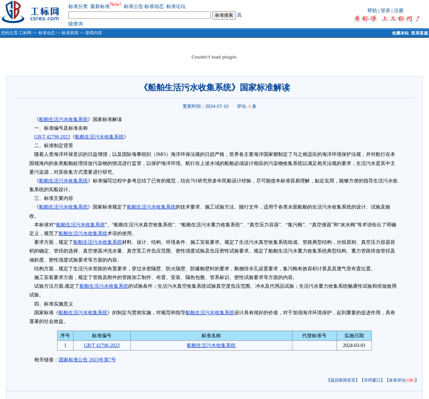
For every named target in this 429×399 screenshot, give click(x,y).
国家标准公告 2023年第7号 (87, 359)
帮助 (372, 10)
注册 (399, 10)
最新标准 (100, 6)
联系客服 (419, 33)
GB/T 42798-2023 (52, 137)
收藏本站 (400, 33)
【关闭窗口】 (372, 380)
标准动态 (154, 6)
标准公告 (133, 6)
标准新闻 (70, 32)
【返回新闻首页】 (343, 380)
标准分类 (78, 6)
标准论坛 (176, 6)
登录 (385, 10)
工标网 (25, 32)
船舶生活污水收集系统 (63, 119)
